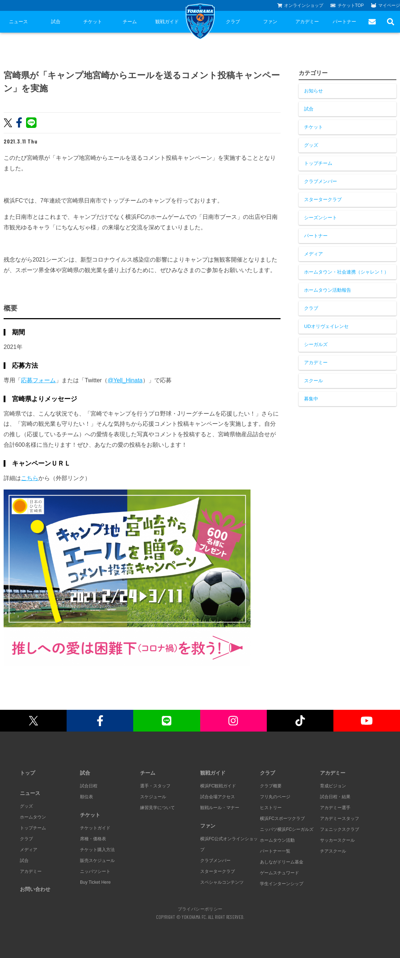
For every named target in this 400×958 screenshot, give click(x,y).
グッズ (311, 145)
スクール (313, 380)
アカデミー (307, 21)
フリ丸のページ (275, 796)
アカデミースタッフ (339, 818)
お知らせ (313, 90)
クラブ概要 (271, 785)
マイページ (385, 5)
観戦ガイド (167, 21)
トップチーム (318, 163)
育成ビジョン (333, 785)
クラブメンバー (320, 181)
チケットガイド (95, 827)
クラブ (233, 21)
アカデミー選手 (335, 807)
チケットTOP (347, 5)
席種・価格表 (93, 838)
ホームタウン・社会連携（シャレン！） (346, 272)
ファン (270, 21)
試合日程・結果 (335, 796)
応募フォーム (38, 380)
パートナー (344, 21)
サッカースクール (337, 840)
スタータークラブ (323, 199)
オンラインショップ (300, 5)
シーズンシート (320, 217)
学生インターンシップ (281, 883)
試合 (55, 21)
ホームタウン (33, 817)
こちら (29, 478)
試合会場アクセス (217, 796)
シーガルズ (316, 344)
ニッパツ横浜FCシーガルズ (286, 829)
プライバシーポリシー (200, 908)
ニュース (18, 21)
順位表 (86, 796)
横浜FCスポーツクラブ (282, 818)
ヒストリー (271, 807)
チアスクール (333, 851)
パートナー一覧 (275, 851)
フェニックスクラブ (339, 829)
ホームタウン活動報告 (327, 290)
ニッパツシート (95, 871)
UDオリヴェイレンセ (326, 326)
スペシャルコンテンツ (222, 882)
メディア (313, 254)
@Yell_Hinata (125, 380)
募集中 (311, 398)
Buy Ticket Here (95, 882)
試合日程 (88, 785)
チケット (92, 21)
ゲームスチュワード (279, 872)
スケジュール (153, 796)
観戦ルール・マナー (219, 807)
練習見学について (157, 807)
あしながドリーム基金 (281, 862)
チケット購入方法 (97, 849)
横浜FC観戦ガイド (218, 785)
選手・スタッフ (155, 785)
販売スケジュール (97, 860)
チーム (130, 21)
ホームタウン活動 (277, 840)
